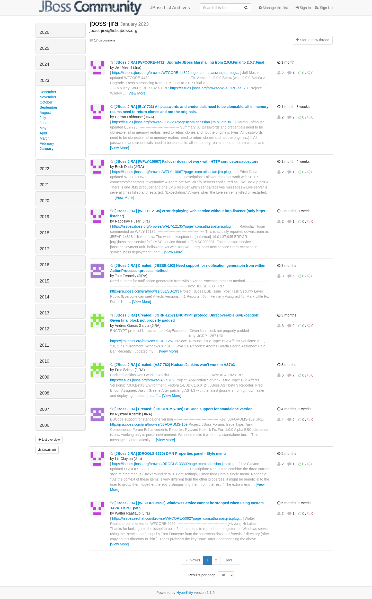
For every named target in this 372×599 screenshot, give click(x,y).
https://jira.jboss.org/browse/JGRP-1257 (142, 341)
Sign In (303, 8)
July (43, 118)
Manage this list (273, 8)
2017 (44, 248)
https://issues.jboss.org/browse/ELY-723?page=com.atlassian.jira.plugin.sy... (173, 122)
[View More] (137, 93)
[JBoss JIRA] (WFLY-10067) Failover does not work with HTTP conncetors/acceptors (184, 161)
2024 (44, 64)
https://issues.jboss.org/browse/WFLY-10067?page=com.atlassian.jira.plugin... (174, 172)
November (48, 97)
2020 (44, 200)
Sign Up (324, 8)
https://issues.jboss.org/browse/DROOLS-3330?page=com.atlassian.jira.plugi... (175, 464)
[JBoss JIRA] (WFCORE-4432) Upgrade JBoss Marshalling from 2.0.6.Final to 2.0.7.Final (187, 62)
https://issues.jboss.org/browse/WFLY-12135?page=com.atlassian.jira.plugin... (174, 226)
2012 (44, 329)
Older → (230, 560)
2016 (44, 264)
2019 (44, 216)
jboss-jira (105, 23)
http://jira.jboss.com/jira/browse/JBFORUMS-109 (149, 424)
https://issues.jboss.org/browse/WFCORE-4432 (207, 88)
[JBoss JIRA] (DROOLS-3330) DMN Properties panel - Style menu (168, 453)
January (47, 149)
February (47, 143)
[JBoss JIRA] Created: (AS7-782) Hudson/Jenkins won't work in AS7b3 (172, 365)
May (43, 128)
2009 (44, 377)
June (43, 123)
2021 (44, 184)
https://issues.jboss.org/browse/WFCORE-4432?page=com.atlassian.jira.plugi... (175, 73)
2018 (44, 232)
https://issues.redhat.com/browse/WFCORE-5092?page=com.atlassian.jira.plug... (177, 518)
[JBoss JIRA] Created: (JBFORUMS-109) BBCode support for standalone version (181, 409)
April (43, 133)
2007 (44, 409)
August (45, 112)
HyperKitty (184, 593)
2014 (44, 297)
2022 (44, 168)
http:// (152, 395)
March (45, 138)
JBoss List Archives (114, 7)
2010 (44, 361)
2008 (44, 393)
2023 (44, 80)
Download (47, 450)
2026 (44, 32)
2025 (44, 48)
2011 (44, 345)
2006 (44, 425)
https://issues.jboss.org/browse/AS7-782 (142, 380)
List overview (49, 439)
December (48, 92)
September (48, 107)
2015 (44, 281)
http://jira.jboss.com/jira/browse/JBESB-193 (144, 291)
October (46, 102)
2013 (44, 313)
